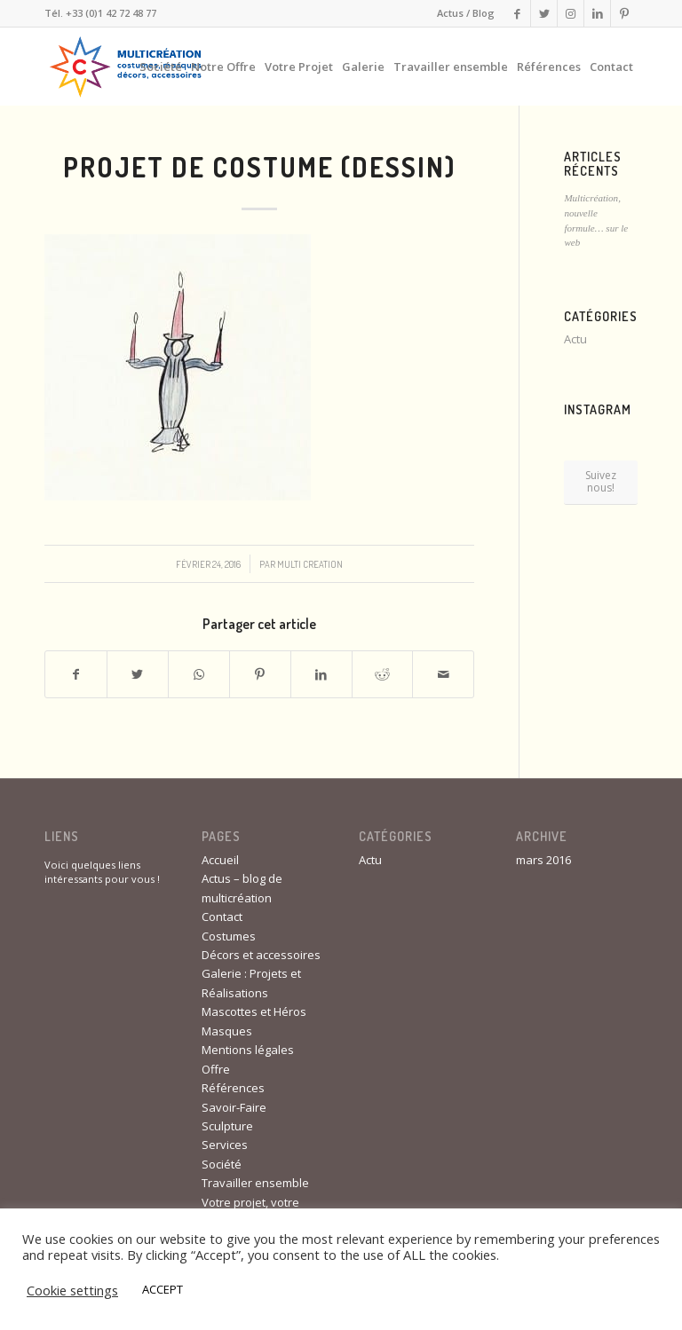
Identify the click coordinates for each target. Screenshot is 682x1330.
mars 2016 (543, 860)
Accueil (220, 860)
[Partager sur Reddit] (383, 674)
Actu (575, 339)
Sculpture (227, 1126)
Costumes (229, 936)
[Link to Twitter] (544, 13)
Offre (216, 1069)
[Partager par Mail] (443, 674)
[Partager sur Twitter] (137, 674)
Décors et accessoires (261, 955)
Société (222, 1164)
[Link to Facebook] (517, 13)
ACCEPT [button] (162, 1289)
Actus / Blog (466, 13)
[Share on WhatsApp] (199, 674)
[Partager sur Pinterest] (260, 674)
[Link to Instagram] (570, 13)
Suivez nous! (600, 481)
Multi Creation (310, 564)
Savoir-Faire (234, 1107)
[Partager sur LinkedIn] (321, 674)
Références (233, 1088)
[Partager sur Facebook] (76, 674)
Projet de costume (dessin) (259, 167)
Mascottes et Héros (254, 1011)
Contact (222, 917)
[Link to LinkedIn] (597, 13)
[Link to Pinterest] (624, 13)
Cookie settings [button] (72, 1290)
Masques (227, 1031)
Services (225, 1145)
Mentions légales (248, 1050)
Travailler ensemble (255, 1183)
